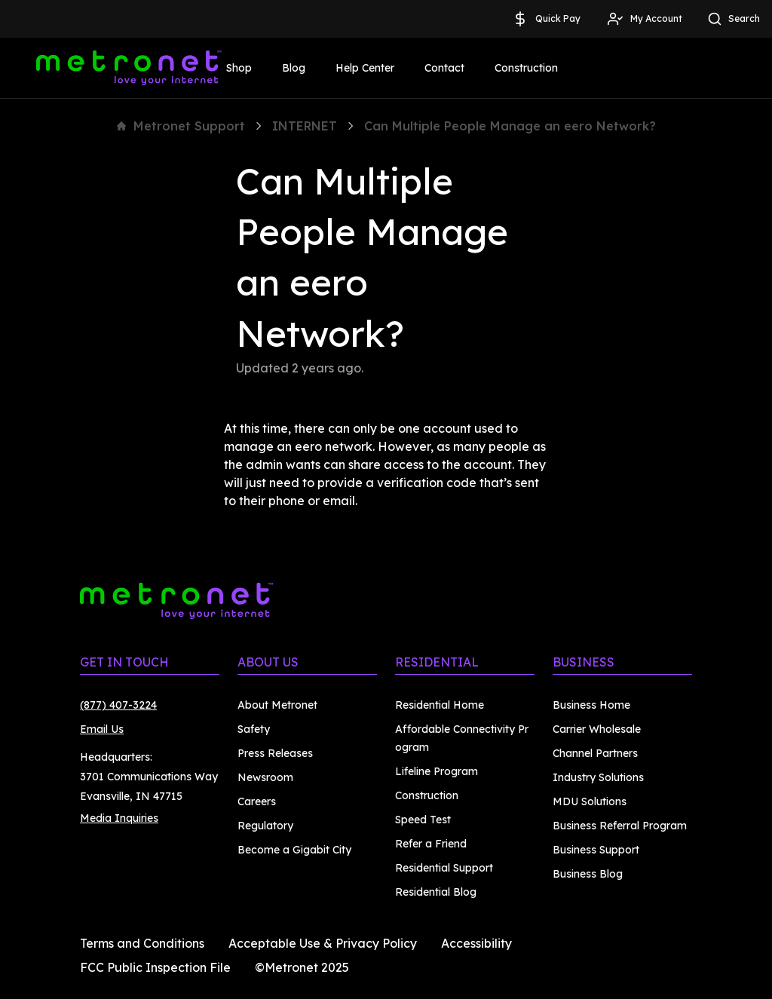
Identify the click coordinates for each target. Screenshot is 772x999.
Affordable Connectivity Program (461, 738)
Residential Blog (435, 892)
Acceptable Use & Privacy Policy (322, 943)
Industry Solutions (598, 777)
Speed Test (423, 819)
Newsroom (265, 777)
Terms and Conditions (142, 943)
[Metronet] (129, 68)
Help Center (364, 68)
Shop (239, 68)
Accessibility (476, 943)
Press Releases (275, 753)
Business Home (591, 705)
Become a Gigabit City (294, 850)
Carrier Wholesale (597, 729)
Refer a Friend (431, 843)
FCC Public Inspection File (155, 967)
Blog (293, 68)
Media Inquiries (119, 818)
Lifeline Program (436, 771)
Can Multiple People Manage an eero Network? (510, 125)
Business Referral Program (620, 825)
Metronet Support (181, 125)
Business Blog (588, 874)
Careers (256, 801)
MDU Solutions (589, 801)
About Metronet (277, 705)
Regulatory (265, 825)
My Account (644, 19)
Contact (444, 68)
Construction (526, 68)
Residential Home (439, 705)
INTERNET (304, 125)
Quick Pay (546, 19)
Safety (253, 729)
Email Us (102, 729)
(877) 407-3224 (118, 705)
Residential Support (444, 868)
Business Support (596, 850)
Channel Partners (595, 753)
